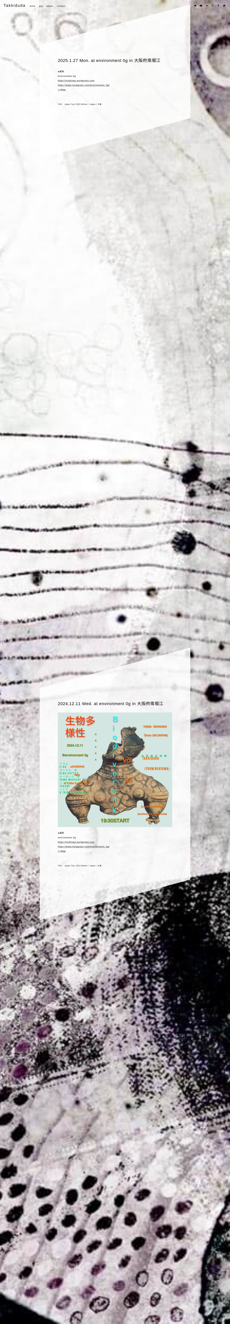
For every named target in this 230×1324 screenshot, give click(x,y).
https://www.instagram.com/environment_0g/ (84, 85)
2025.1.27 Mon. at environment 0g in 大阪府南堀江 (109, 60)
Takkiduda (15, 5)
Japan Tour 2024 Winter (76, 866)
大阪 (99, 104)
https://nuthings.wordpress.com (76, 80)
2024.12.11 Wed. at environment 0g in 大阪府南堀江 (110, 703)
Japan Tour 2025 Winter (76, 104)
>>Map (62, 89)
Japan (93, 104)
